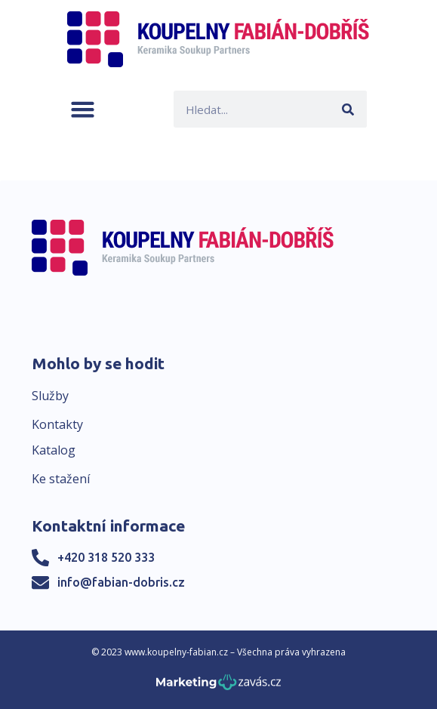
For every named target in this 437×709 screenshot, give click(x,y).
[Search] (348, 109)
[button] (82, 109)
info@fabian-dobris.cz (121, 582)
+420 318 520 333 (106, 557)
